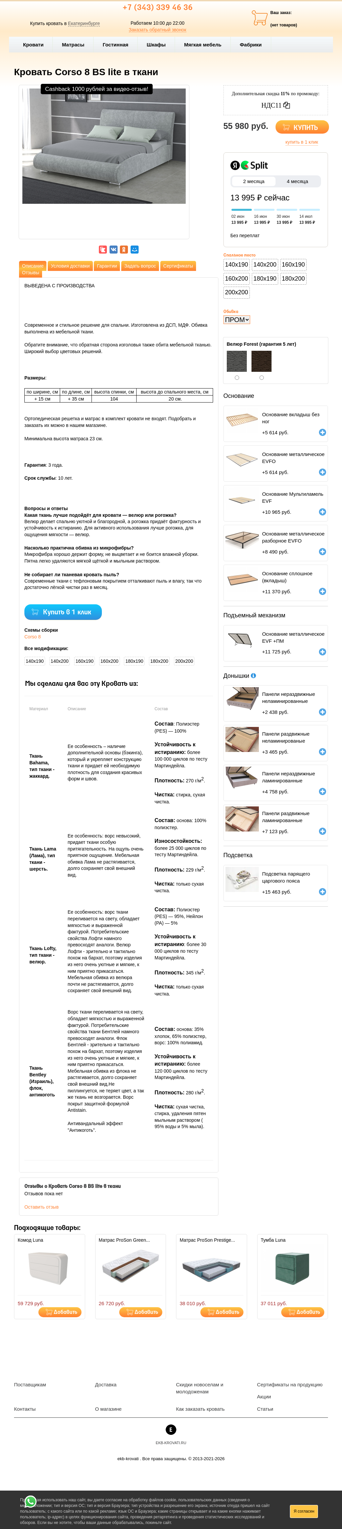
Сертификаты (178, 266)
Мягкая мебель (205, 44)
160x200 (110, 661)
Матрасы (73, 44)
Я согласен (304, 1511)
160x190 (84, 661)
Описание (32, 266)
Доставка (106, 1384)
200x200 (184, 661)
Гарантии (107, 266)
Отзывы (30, 272)
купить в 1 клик (302, 142)
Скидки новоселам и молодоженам (199, 1388)
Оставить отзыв (41, 1207)
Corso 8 (32, 636)
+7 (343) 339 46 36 (158, 8)
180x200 (159, 661)
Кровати (36, 44)
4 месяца (297, 181)
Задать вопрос (140, 266)
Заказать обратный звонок (157, 29)
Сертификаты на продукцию (290, 1384)
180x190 (134, 661)
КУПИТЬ (306, 128)
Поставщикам (30, 1384)
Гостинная (118, 44)
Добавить (65, 1312)
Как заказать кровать (200, 1409)
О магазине (108, 1409)
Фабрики (254, 44)
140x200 (60, 661)
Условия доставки (70, 266)
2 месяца (254, 181)
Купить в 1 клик (67, 612)
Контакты (25, 1409)
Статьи (265, 1409)
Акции (264, 1396)
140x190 (35, 661)
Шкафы (156, 44)
